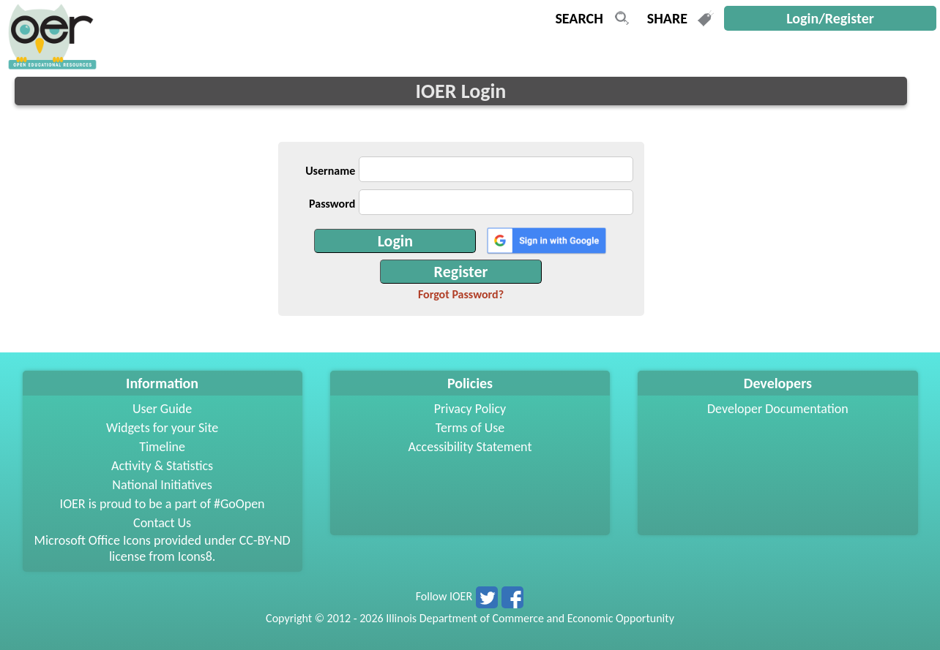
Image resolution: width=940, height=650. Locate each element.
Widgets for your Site (162, 428)
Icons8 (195, 556)
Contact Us (162, 523)
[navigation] (50, 65)
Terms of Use (470, 428)
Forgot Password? (461, 294)
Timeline (162, 447)
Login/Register (830, 18)
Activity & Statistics (162, 466)
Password (332, 204)
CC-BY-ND (265, 540)
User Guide (162, 409)
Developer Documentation (777, 409)
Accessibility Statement (470, 447)
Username (330, 171)
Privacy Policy (470, 409)
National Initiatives (162, 485)
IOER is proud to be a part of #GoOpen (162, 504)
